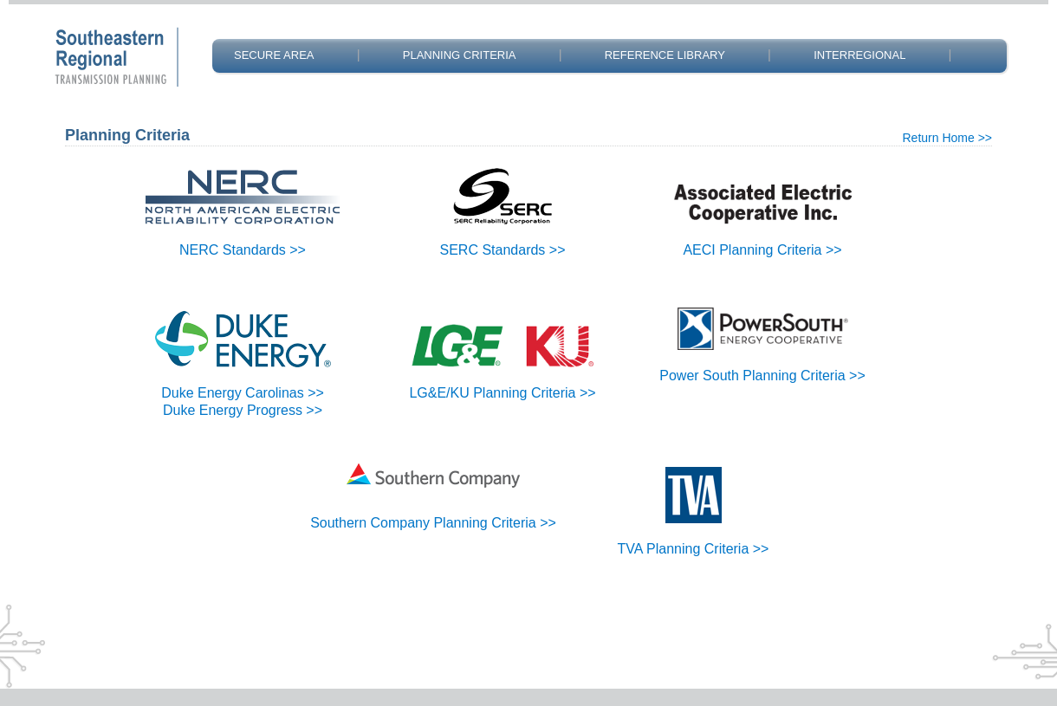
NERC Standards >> (242, 250)
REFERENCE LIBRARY (665, 55)
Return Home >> (948, 138)
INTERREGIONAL (859, 55)
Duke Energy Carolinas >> (242, 392)
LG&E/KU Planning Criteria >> (502, 392)
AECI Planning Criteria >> (762, 250)
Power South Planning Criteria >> (762, 375)
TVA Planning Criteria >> (693, 548)
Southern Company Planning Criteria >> (433, 522)
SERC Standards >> (503, 250)
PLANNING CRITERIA (459, 55)
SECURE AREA (274, 55)
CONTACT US (270, 96)
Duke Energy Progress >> (242, 410)
